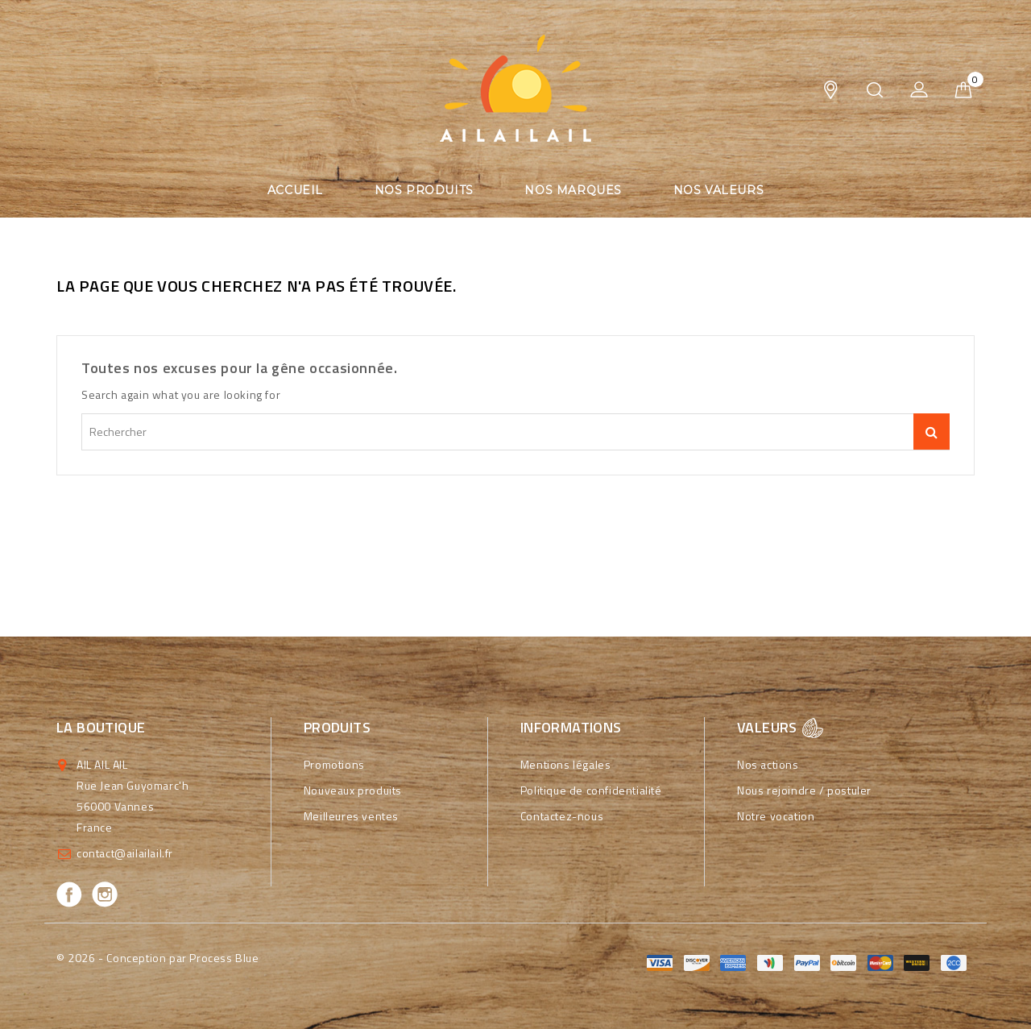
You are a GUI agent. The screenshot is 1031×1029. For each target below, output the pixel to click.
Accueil (295, 190)
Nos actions (768, 764)
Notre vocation (775, 815)
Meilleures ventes (351, 815)
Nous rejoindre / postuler (804, 790)
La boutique (100, 727)
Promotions (334, 764)
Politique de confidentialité (591, 790)
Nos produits (424, 190)
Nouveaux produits (353, 790)
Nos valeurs (718, 190)
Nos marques (573, 190)
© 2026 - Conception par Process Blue (157, 957)
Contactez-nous (561, 815)
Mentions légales (565, 764)
